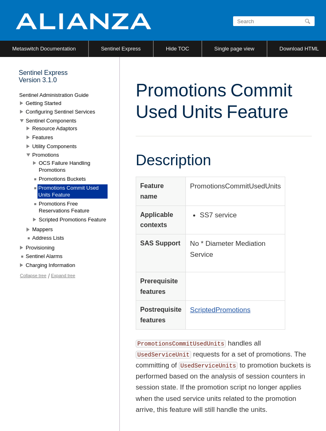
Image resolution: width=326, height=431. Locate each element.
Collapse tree (33, 275)
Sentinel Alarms (44, 256)
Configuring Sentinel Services (60, 112)
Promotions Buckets (62, 179)
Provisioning (40, 248)
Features (42, 137)
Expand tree (63, 275)
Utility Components (54, 146)
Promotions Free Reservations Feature (64, 207)
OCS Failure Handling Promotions (64, 166)
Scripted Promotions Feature (72, 220)
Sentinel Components (51, 121)
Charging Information (50, 265)
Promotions (45, 155)
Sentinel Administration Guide (54, 95)
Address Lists (48, 238)
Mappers (42, 229)
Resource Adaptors (54, 128)
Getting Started (43, 103)
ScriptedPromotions (220, 310)
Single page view (234, 49)
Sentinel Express (121, 49)
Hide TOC (177, 49)
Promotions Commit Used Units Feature (68, 191)
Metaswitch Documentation (44, 49)
